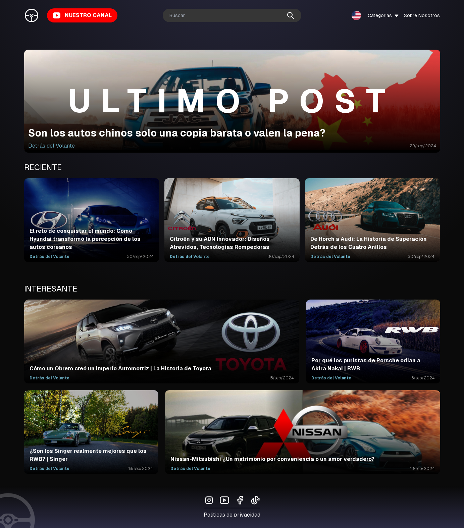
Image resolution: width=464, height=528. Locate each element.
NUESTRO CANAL (82, 15)
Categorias (384, 15)
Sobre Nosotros (422, 15)
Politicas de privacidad (232, 515)
